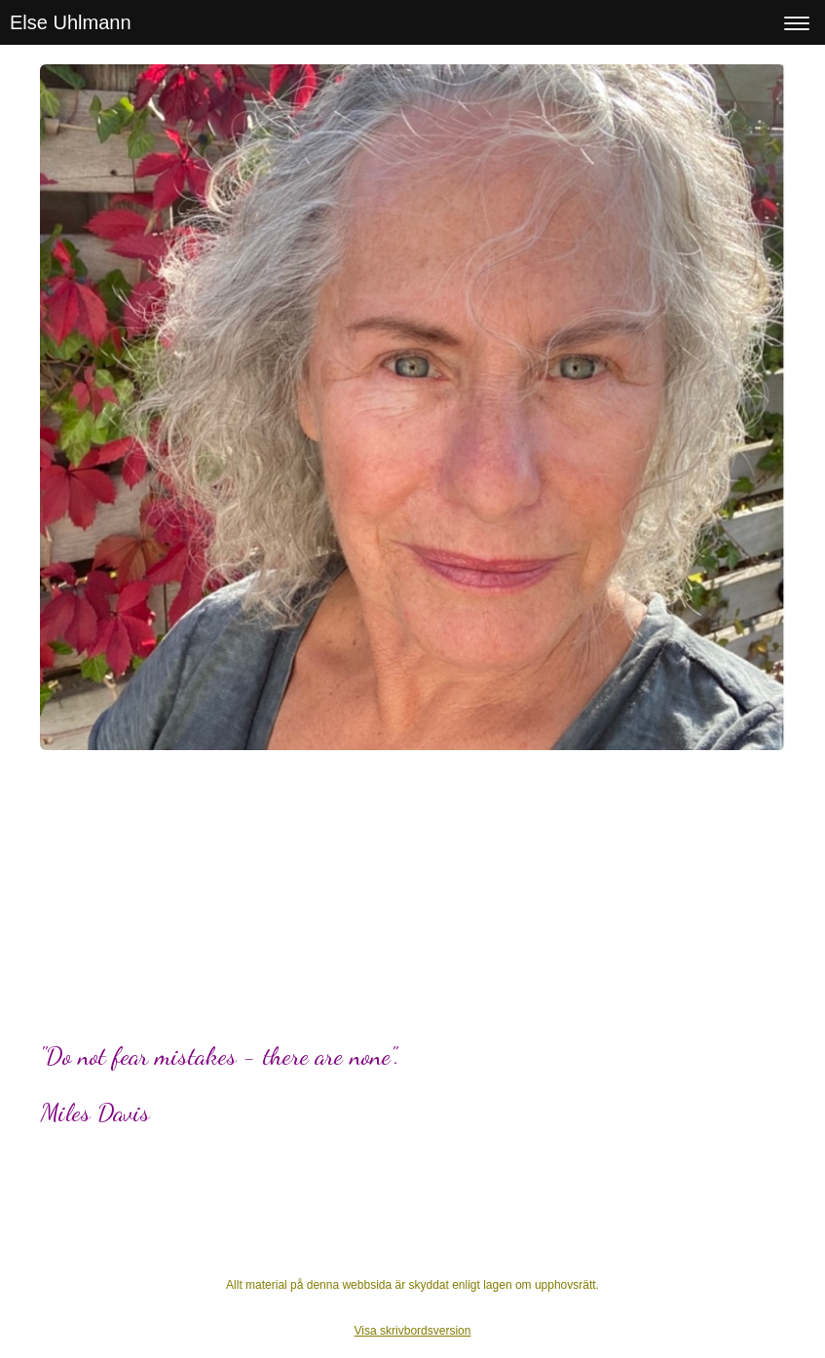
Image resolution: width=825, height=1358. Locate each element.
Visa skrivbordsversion (413, 1331)
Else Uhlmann (70, 22)
